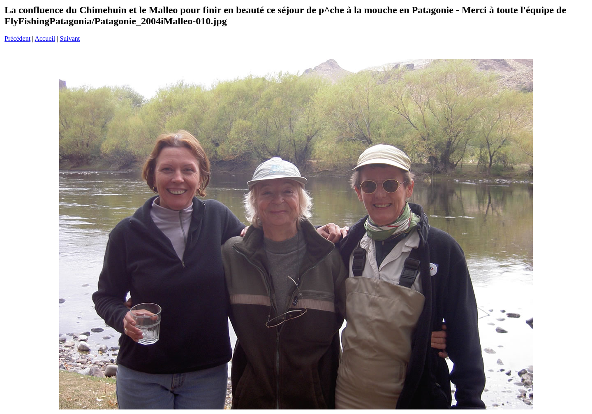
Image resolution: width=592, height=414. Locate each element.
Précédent (17, 38)
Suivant (70, 38)
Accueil (45, 38)
